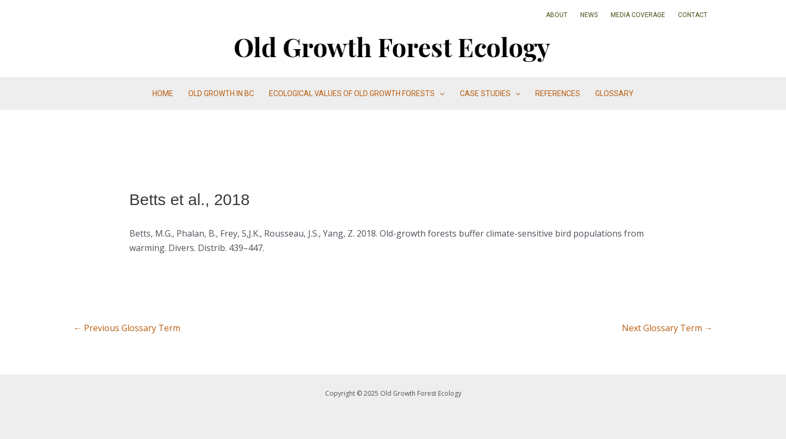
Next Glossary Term (667, 328)
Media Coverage (638, 15)
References (557, 93)
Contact (692, 15)
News (589, 15)
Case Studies (490, 93)
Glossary (614, 93)
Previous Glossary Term (126, 328)
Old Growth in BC (221, 93)
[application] (439, 93)
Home (162, 93)
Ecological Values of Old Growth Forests (356, 93)
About (556, 15)
